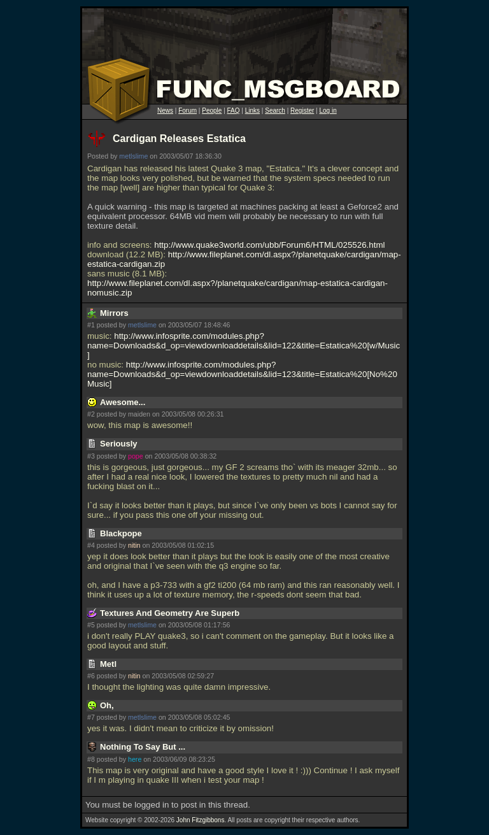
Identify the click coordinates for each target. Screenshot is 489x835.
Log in (327, 110)
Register (302, 110)
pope (135, 456)
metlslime (133, 156)
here (134, 759)
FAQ (233, 110)
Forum (187, 110)
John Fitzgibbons (200, 820)
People (212, 110)
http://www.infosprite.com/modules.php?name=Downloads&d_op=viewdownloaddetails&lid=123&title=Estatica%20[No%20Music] (242, 374)
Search (275, 110)
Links (252, 110)
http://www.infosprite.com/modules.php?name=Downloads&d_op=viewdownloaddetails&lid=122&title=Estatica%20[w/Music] (243, 345)
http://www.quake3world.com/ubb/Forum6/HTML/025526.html (269, 245)
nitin (134, 545)
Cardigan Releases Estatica (179, 138)
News (165, 110)
